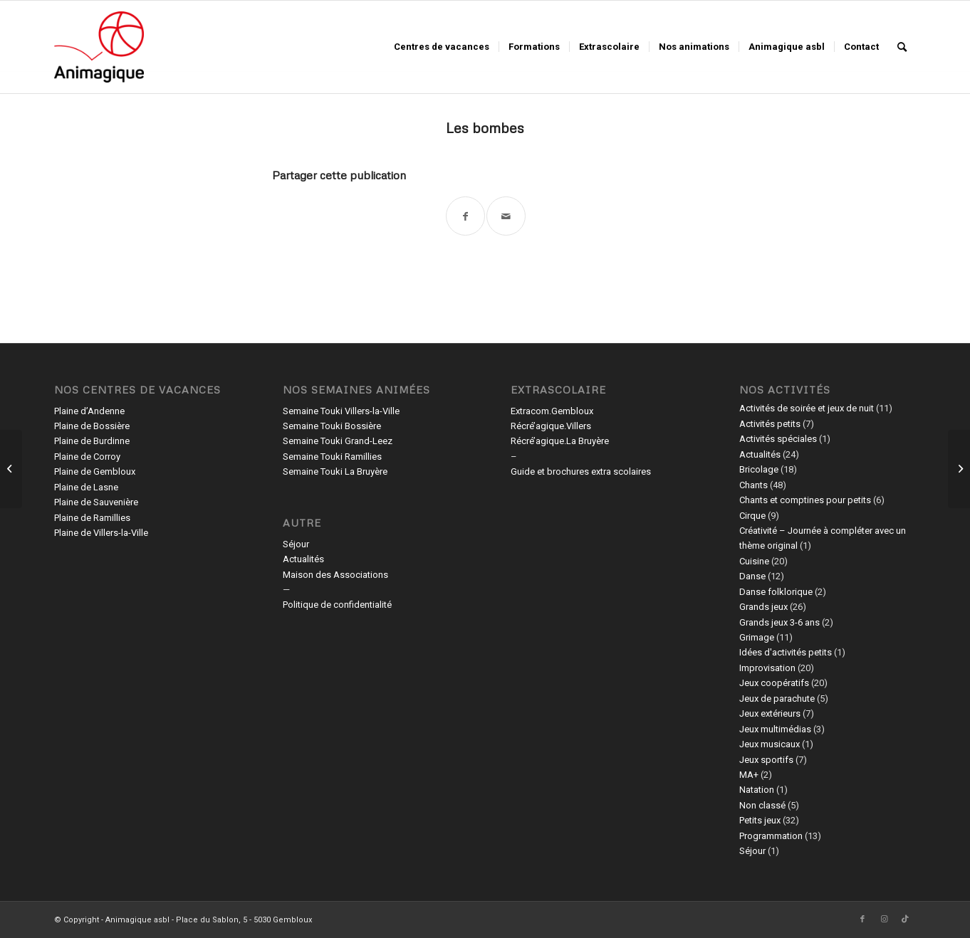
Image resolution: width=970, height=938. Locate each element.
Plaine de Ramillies (92, 517)
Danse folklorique (776, 591)
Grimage (756, 637)
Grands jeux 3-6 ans (779, 622)
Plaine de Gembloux (94, 471)
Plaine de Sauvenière (96, 502)
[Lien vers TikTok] (905, 919)
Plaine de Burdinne (92, 441)
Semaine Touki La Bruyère (335, 471)
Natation (756, 789)
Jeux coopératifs (774, 683)
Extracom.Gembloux (552, 411)
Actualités (303, 559)
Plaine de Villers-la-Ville (101, 532)
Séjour (296, 544)
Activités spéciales (778, 438)
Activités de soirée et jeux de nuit (806, 408)
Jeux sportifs (766, 759)
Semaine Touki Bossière (332, 426)
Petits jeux (760, 820)
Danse (752, 576)
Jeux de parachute (777, 698)
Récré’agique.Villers (551, 426)
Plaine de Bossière (92, 426)
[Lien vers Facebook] (862, 919)
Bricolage (758, 469)
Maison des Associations (335, 574)
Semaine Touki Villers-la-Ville (341, 411)
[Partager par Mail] (506, 216)
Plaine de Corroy (87, 456)
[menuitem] (442, 47)
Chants (753, 485)
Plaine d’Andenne (89, 411)
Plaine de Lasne (86, 487)
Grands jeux (763, 606)
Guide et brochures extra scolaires (581, 471)
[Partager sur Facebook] (465, 216)
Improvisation (767, 668)
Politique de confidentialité (337, 604)
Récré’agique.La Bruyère (560, 441)
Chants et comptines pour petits (805, 500)
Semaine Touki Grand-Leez (337, 441)
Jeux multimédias (775, 729)
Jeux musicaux (769, 744)
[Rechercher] (902, 47)
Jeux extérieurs (769, 713)
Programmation (771, 836)
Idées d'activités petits (785, 652)
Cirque (752, 515)
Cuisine (754, 561)
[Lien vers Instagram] (884, 919)
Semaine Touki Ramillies (332, 456)
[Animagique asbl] (99, 47)
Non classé (762, 805)
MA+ (748, 774)
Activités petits (769, 423)
